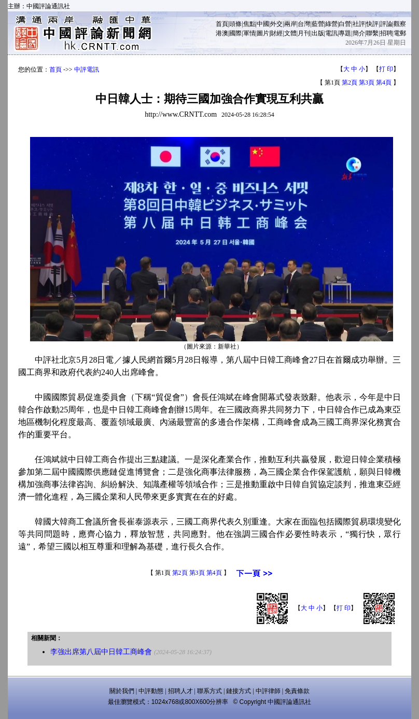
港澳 (222, 33)
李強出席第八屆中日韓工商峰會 (101, 652)
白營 (345, 23)
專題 (345, 33)
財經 (276, 33)
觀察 (400, 23)
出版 (318, 33)
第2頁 (349, 82)
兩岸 (290, 23)
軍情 (249, 33)
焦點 (249, 23)
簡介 (359, 33)
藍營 (318, 23)
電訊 (331, 33)
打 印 (386, 69)
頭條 (235, 23)
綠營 (331, 23)
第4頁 (384, 82)
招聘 (386, 33)
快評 (372, 23)
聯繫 (372, 33)
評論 (386, 23)
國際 (235, 33)
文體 (290, 33)
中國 (263, 23)
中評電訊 (86, 69)
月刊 (304, 33)
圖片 (263, 33)
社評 (359, 23)
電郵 (400, 33)
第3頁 (366, 82)
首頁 (222, 23)
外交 (276, 23)
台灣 (304, 23)
